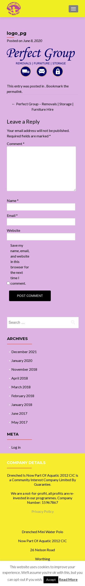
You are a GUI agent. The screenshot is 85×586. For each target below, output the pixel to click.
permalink (14, 91)
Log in (16, 447)
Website (13, 230)
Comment (15, 143)
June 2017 (19, 413)
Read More (68, 579)
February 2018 (22, 396)
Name (13, 200)
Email (12, 215)
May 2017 (19, 422)
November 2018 (24, 369)
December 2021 (24, 351)
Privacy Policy (43, 511)
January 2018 (21, 404)
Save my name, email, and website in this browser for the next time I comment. (19, 264)
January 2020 (21, 360)
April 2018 (19, 378)
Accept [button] (51, 579)
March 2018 (21, 387)
